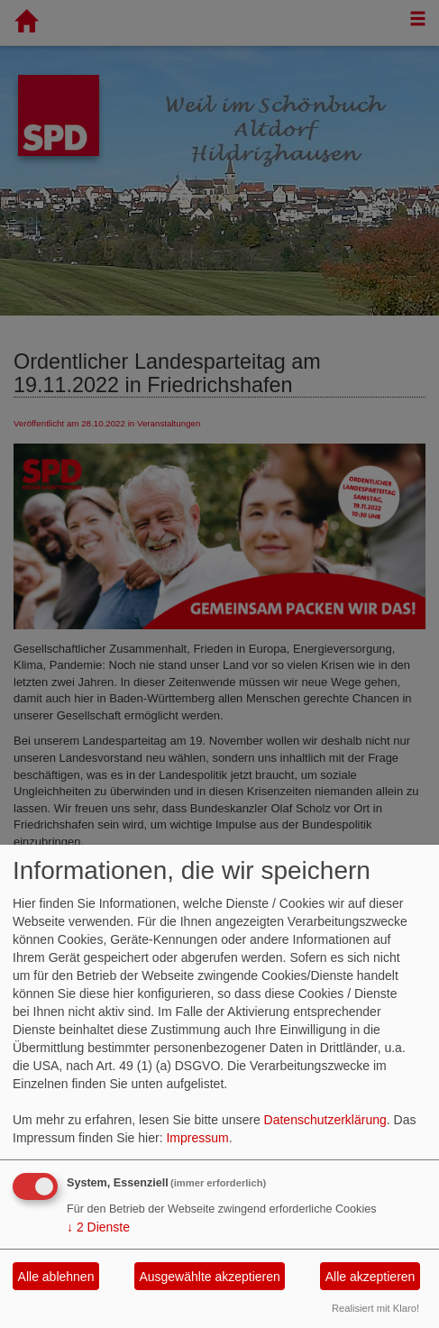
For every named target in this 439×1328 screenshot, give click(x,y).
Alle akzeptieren (370, 1276)
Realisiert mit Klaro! (375, 1308)
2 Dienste (98, 1227)
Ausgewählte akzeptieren (209, 1276)
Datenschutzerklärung (325, 1120)
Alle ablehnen (56, 1276)
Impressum (197, 1138)
